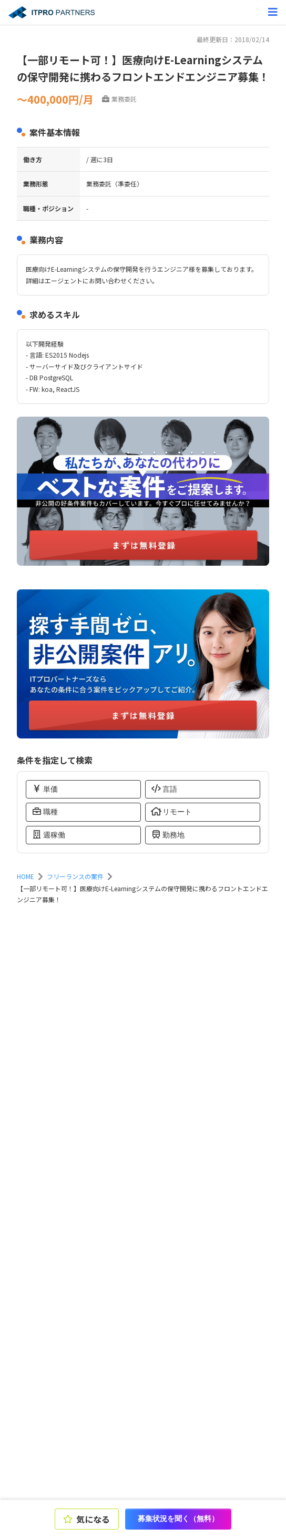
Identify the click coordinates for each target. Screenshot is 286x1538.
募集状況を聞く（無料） (178, 1518)
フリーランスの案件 (75, 876)
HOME (25, 876)
